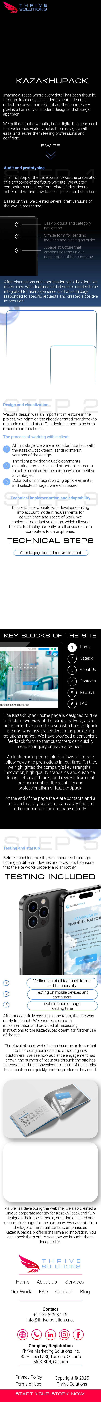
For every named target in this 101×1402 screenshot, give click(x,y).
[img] (25, 7)
